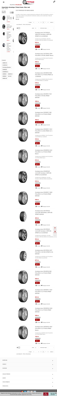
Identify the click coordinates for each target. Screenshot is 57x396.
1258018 (4, 66)
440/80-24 (10, 66)
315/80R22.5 (5, 63)
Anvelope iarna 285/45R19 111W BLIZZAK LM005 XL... (10, 41)
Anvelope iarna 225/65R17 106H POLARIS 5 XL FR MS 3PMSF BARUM (43, 194)
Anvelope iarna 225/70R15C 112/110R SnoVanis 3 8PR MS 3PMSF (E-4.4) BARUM (43, 231)
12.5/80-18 (5, 57)
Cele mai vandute (4, 11)
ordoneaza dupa (43, 28)
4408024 (4, 68)
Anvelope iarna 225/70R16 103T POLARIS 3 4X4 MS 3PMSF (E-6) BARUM (44, 252)
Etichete (4, 52)
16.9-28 (9, 68)
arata (33, 28)
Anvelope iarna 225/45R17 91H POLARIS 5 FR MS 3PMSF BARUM (43, 95)
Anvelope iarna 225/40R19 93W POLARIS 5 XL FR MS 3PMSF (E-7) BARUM (44, 74)
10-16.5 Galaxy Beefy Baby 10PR (10, 25)
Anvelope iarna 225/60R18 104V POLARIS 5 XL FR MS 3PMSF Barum (43, 152)
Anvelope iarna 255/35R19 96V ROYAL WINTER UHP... (10, 32)
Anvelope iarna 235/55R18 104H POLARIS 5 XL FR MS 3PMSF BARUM (43, 310)
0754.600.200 (18, 4)
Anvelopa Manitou (7, 59)
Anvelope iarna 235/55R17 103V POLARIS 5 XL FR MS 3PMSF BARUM (43, 291)
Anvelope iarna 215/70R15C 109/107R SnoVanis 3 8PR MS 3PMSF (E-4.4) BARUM (43, 34)
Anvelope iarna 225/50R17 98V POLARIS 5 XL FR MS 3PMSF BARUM (43, 114)
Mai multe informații (53, 394)
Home (3, 8)
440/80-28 (5, 70)
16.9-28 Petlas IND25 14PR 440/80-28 (9, 17)
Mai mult (17, 19)
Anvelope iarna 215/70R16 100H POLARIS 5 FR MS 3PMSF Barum (44, 54)
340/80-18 (5, 54)
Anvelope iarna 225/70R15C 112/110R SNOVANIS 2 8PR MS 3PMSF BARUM (43, 212)
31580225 (5, 61)
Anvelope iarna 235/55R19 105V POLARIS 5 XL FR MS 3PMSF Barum (43, 328)
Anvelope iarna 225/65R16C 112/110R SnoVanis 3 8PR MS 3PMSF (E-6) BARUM (43, 173)
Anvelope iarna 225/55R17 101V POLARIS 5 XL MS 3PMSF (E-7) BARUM (43, 131)
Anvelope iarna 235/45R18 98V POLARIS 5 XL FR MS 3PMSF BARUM (43, 273)
